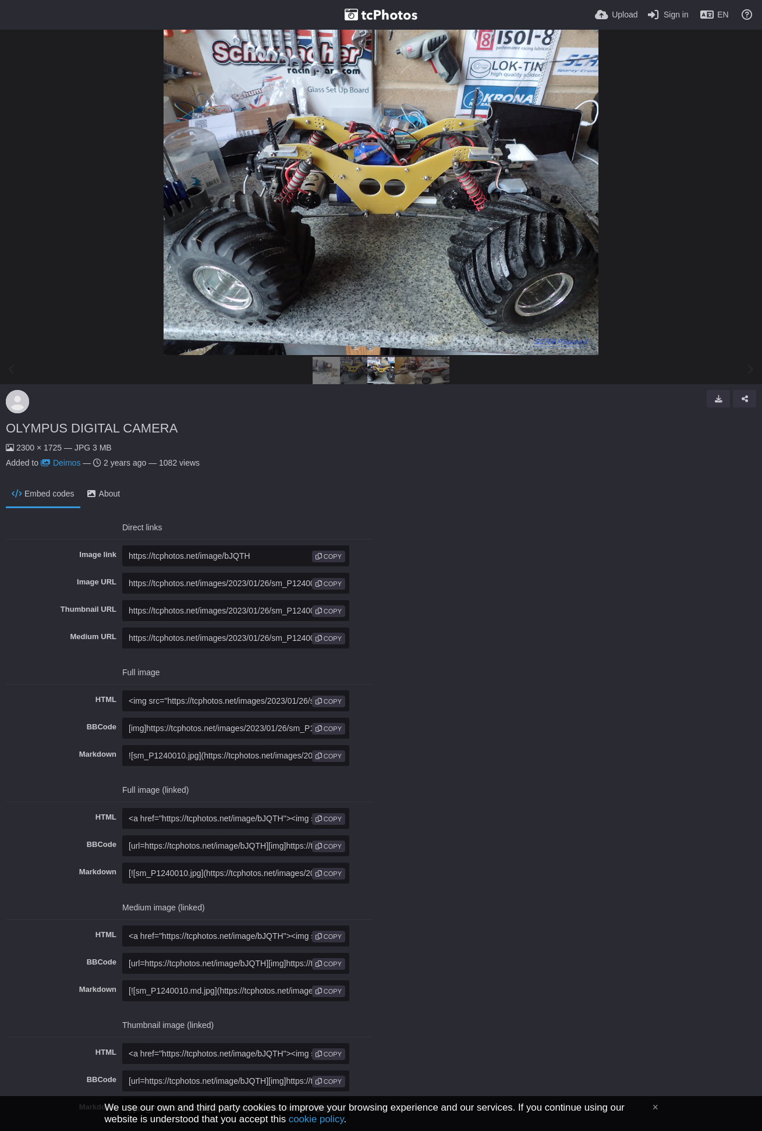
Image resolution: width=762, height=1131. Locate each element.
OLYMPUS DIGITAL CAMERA (92, 428)
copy (329, 556)
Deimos (60, 462)
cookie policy (316, 1119)
